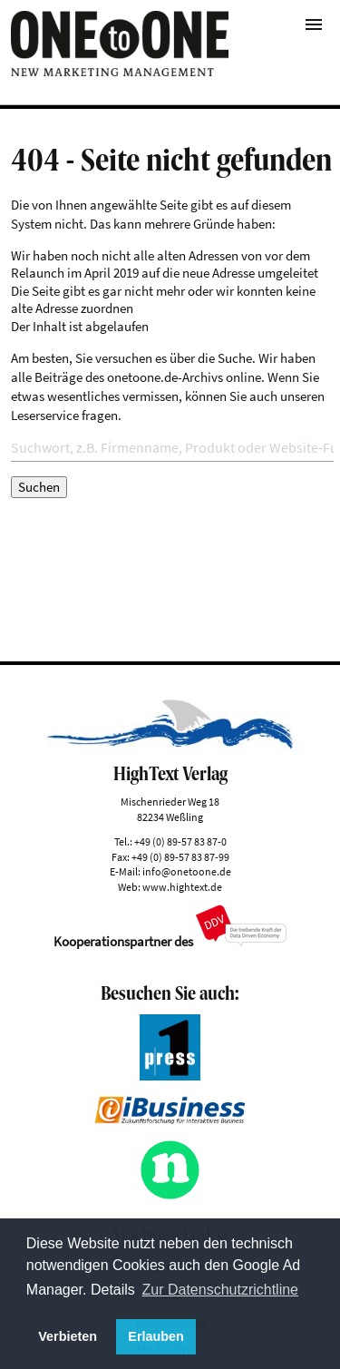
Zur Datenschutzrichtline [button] (220, 1289)
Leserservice (45, 415)
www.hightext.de (182, 887)
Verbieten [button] (67, 1336)
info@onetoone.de (186, 871)
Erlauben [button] (156, 1336)
